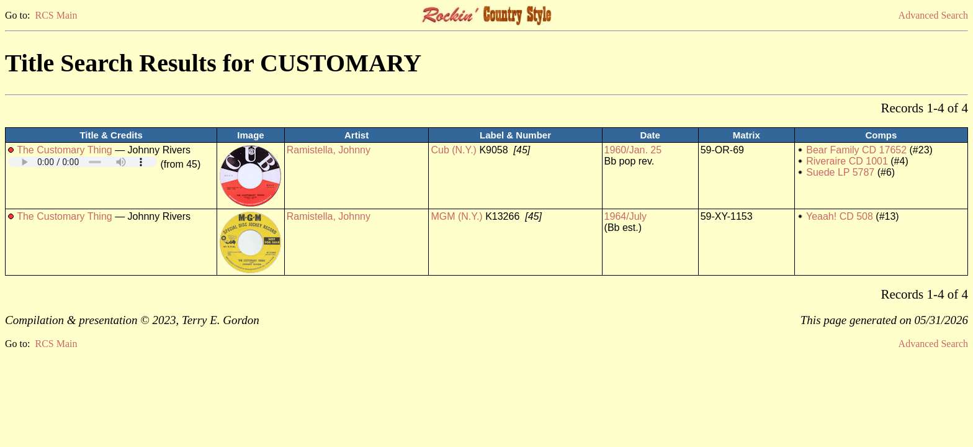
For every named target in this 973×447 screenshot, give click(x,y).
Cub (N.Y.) (454, 150)
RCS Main (56, 15)
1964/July (625, 216)
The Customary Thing (64, 150)
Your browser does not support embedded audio (82, 161)
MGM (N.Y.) (456, 216)
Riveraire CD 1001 (847, 161)
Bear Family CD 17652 (856, 150)
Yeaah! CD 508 (839, 216)
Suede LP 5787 (840, 172)
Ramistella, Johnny (328, 150)
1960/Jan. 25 (633, 150)
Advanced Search (933, 15)
